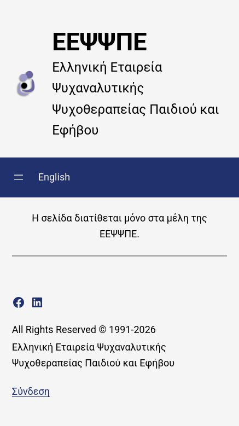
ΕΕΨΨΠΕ (99, 41)
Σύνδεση (31, 391)
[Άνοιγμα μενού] (18, 177)
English (54, 177)
